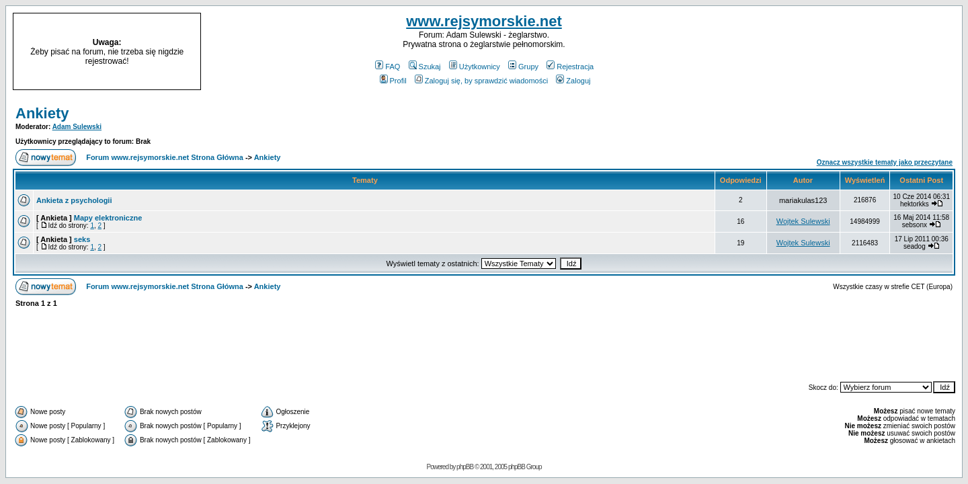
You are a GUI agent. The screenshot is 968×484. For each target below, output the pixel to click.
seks (82, 239)
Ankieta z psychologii (74, 200)
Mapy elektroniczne (108, 218)
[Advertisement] (845, 52)
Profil (393, 81)
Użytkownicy (474, 67)
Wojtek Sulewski (803, 221)
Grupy (523, 67)
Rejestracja (570, 67)
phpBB (464, 467)
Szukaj (425, 67)
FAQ (387, 67)
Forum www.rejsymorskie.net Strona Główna (164, 157)
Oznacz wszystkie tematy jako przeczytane (885, 162)
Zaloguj (573, 81)
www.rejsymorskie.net (484, 21)
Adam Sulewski (77, 126)
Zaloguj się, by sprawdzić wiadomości (481, 81)
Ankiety (42, 113)
